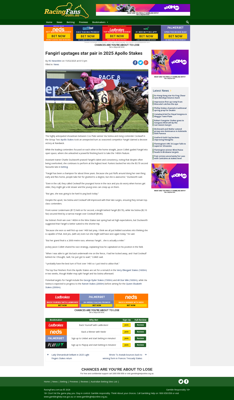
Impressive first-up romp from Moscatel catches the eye (168, 102)
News (59, 22)
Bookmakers (98, 22)
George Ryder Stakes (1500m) (98, 280)
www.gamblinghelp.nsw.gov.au (58, 396)
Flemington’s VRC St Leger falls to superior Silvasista (170, 144)
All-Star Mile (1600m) (127, 280)
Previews (83, 22)
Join (126, 324)
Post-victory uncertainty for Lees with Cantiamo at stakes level (169, 157)
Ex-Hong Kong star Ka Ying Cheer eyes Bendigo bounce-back (169, 96)
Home (49, 22)
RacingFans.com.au (53, 389)
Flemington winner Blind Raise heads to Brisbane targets (168, 150)
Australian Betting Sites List (104, 381)
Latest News (161, 90)
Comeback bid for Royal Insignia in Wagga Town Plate (170, 115)
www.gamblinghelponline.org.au (92, 396)
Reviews (84, 381)
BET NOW (58, 36)
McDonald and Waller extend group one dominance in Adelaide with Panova (170, 131)
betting (64, 166)
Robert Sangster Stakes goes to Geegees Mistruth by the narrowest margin (169, 122)
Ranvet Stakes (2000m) (93, 283)
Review (140, 324)
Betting (71, 22)
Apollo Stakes (67, 139)
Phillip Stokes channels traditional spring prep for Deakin (170, 109)
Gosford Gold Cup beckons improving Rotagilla (166, 138)
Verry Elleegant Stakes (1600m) (132, 270)
